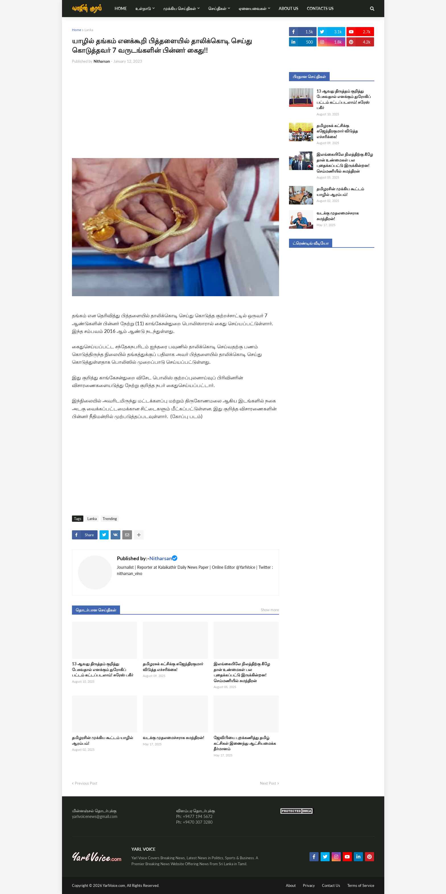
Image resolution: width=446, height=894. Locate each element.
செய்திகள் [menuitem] (217, 8)
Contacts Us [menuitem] (320, 8)
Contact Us (331, 885)
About (291, 885)
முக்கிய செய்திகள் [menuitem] (179, 8)
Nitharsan (160, 558)
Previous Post (86, 783)
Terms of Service (360, 885)
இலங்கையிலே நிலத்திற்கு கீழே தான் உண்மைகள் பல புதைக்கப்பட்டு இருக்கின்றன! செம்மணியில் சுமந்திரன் (242, 672)
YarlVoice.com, (115, 885)
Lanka (88, 30)
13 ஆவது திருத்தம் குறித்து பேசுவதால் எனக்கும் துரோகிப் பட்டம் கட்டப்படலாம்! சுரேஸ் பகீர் (102, 669)
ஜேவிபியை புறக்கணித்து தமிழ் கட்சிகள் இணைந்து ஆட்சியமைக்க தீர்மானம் (245, 743)
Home (76, 30)
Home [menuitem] (121, 8)
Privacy (309, 885)
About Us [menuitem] (288, 8)
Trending (110, 518)
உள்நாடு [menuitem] (143, 8)
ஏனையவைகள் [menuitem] (253, 8)
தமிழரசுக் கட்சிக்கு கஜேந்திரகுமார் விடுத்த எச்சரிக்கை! (173, 666)
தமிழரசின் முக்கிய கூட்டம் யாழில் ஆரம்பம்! (102, 740)
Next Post (268, 783)
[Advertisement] (175, 111)
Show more (270, 609)
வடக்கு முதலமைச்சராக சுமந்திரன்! (173, 737)
